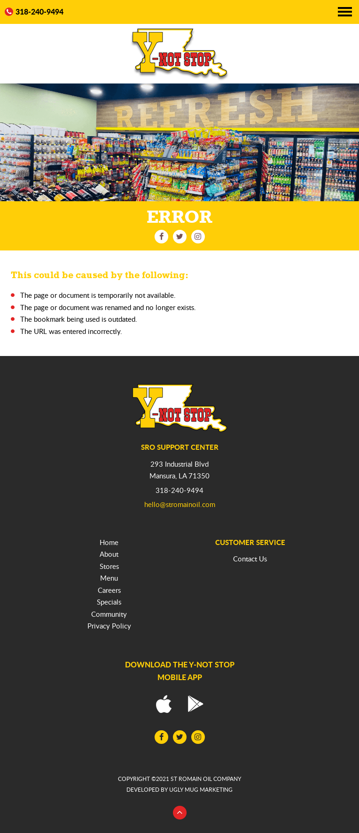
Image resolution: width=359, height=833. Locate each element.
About (109, 554)
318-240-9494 (34, 12)
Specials (109, 601)
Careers (109, 590)
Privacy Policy (109, 625)
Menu (109, 578)
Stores (109, 566)
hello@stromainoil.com (179, 504)
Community (109, 614)
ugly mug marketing (201, 790)
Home (109, 542)
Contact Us (250, 558)
